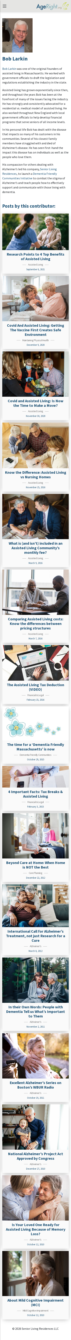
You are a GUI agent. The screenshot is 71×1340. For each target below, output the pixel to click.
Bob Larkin (9, 69)
